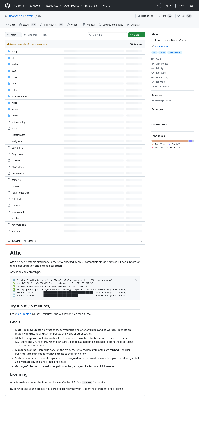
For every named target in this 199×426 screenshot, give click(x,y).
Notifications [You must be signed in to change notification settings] (145, 16)
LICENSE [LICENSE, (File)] (16, 160)
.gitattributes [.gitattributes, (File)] (18, 134)
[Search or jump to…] (158, 5)
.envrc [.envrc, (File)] (15, 128)
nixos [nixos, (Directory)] (14, 102)
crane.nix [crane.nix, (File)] (16, 179)
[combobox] (108, 34)
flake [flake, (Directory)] (14, 89)
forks (158, 81)
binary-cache (174, 52)
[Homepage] (7, 5)
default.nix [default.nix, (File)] (17, 186)
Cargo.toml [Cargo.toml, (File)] (17, 154)
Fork (165, 16)
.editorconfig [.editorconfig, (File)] (18, 122)
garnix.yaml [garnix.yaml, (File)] (18, 211)
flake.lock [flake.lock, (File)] (16, 199)
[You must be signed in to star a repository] (184, 16)
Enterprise (92, 5)
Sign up (181, 5)
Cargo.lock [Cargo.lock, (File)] (17, 147)
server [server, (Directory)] (15, 109)
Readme (157, 59)
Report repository (160, 86)
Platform (20, 5)
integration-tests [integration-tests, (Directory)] (20, 96)
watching (159, 77)
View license (159, 63)
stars (158, 72)
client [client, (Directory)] (14, 83)
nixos (162, 52)
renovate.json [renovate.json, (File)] (19, 224)
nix (154, 52)
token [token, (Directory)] (15, 115)
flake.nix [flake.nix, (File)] (16, 205)
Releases (156, 95)
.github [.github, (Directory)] (15, 64)
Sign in (168, 5)
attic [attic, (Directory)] (14, 70)
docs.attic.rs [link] (161, 46)
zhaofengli (16, 16)
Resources (53, 5)
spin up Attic (23, 314)
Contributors (159, 124)
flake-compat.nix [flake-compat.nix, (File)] (20, 192)
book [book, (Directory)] (14, 77)
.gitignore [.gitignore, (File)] (17, 141)
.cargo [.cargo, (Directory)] (15, 51)
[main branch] (13, 34)
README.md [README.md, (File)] (18, 166)
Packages (157, 109)
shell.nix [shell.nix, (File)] (16, 231)
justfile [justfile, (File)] (15, 218)
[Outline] (141, 240)
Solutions (37, 5)
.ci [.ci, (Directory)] (13, 57)
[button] (136, 280)
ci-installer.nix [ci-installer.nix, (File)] (19, 173)
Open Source (73, 5)
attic (30, 16)
